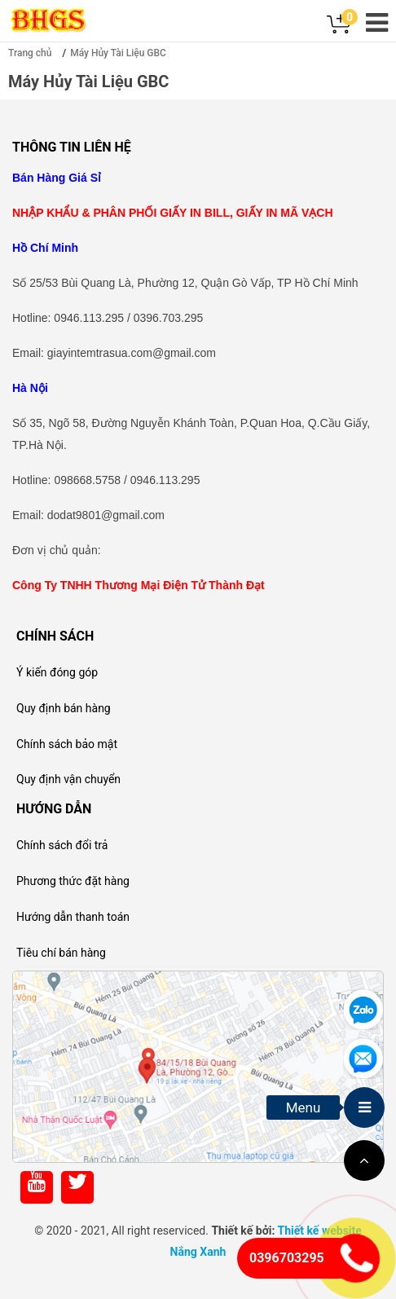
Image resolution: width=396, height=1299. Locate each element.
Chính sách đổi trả (62, 845)
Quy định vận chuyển (68, 779)
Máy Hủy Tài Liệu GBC (118, 53)
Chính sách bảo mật (66, 744)
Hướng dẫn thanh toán (73, 916)
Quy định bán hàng (63, 708)
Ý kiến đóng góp (57, 672)
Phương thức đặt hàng (73, 880)
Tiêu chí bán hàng (61, 952)
